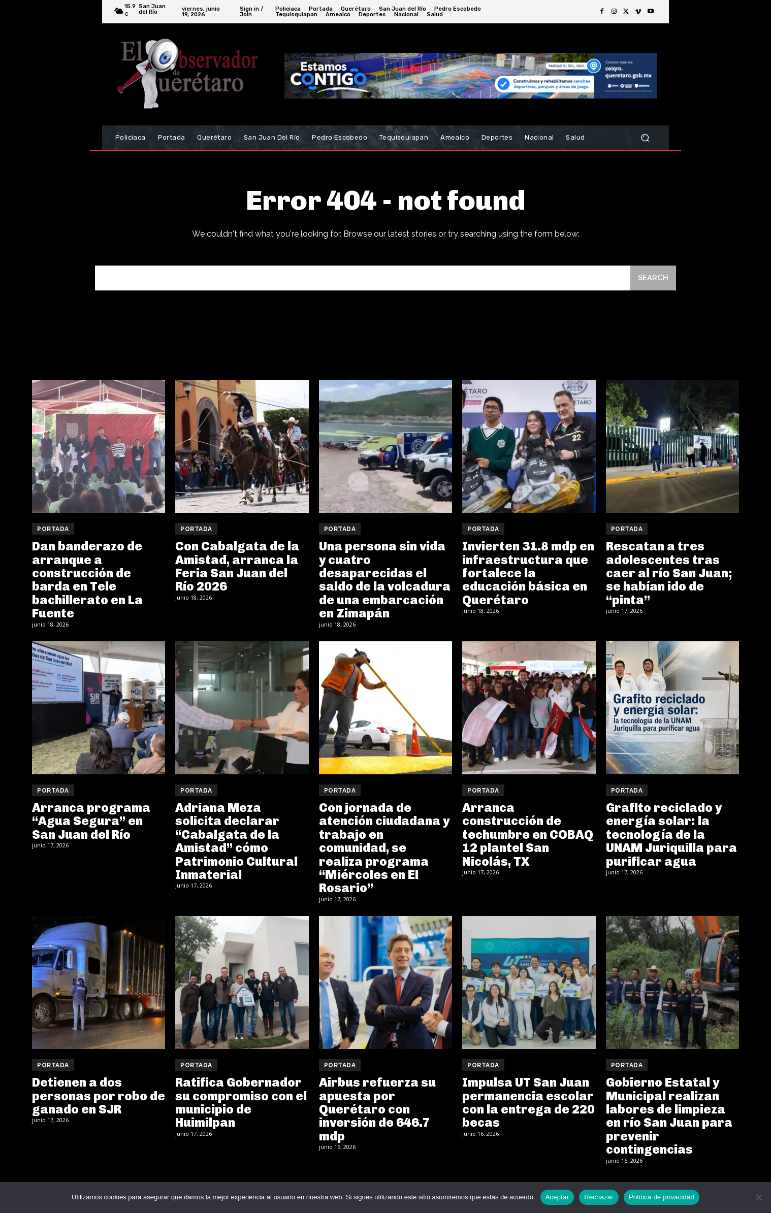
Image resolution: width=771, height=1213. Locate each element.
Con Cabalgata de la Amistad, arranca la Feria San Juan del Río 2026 (237, 566)
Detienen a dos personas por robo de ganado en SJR (98, 1096)
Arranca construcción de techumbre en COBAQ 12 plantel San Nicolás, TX (527, 834)
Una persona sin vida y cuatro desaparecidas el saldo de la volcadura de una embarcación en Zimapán (385, 579)
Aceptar (557, 1197)
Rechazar (599, 1197)
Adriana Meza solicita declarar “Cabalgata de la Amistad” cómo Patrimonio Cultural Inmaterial (236, 841)
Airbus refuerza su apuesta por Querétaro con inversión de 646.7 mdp (377, 1109)
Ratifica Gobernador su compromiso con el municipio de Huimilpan (241, 1102)
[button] (645, 138)
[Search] (653, 278)
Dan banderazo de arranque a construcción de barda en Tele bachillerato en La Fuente (87, 579)
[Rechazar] (758, 1197)
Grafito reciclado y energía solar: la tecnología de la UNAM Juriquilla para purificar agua (671, 834)
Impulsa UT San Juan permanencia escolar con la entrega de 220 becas (528, 1102)
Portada (53, 529)
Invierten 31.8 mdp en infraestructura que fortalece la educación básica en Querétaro (528, 573)
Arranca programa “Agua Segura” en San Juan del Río (91, 821)
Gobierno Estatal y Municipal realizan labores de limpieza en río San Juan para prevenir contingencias (669, 1116)
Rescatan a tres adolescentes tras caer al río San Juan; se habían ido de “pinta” (669, 573)
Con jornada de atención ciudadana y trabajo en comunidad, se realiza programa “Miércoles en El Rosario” (384, 847)
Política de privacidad (661, 1197)
